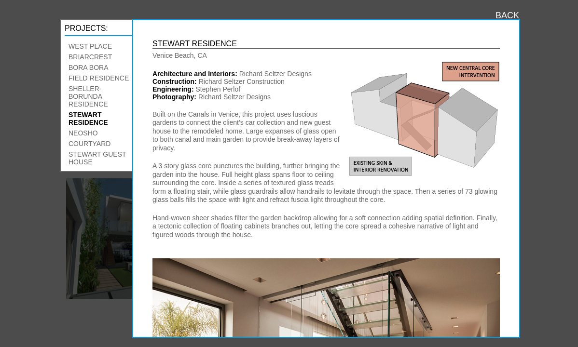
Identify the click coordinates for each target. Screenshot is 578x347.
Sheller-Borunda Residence (88, 96)
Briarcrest (90, 57)
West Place (90, 46)
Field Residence (99, 78)
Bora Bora (88, 67)
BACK (507, 15)
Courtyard (89, 143)
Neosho (83, 133)
